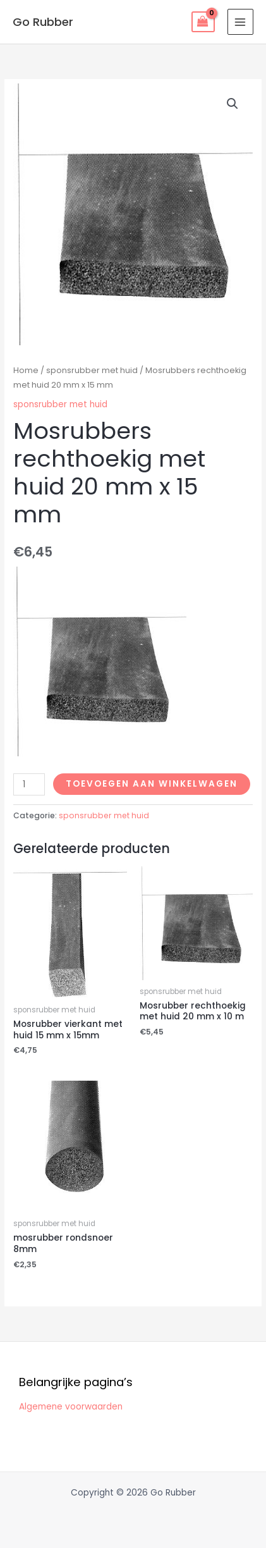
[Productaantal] (29, 784)
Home (26, 370)
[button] (232, 103)
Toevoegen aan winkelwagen (152, 784)
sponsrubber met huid (92, 370)
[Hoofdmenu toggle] (240, 22)
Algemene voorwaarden (71, 1407)
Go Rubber (43, 22)
